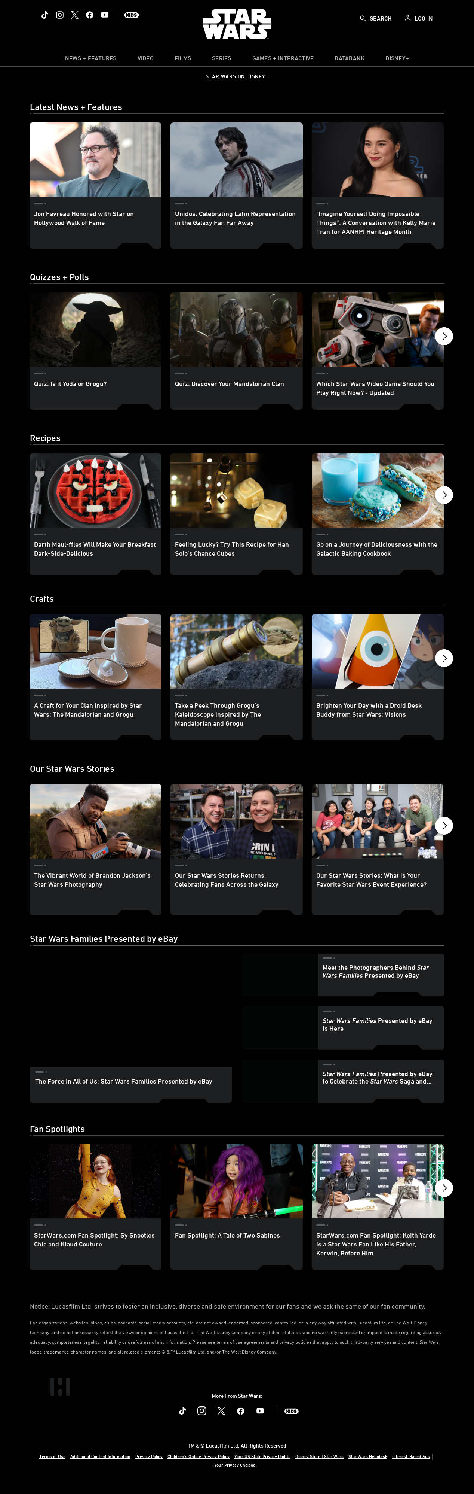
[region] (131, 1020)
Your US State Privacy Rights (262, 1465)
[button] (444, 338)
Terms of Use (52, 1465)
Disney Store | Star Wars (319, 1465)
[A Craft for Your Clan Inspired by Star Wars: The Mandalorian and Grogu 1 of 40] (95, 660)
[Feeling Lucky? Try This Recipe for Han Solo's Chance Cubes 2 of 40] (236, 490)
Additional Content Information (100, 1465)
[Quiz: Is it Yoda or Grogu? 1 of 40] (95, 329)
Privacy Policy (149, 1465)
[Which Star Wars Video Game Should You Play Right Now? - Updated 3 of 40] (378, 329)
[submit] (363, 18)
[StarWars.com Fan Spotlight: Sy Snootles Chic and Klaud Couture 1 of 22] (95, 1190)
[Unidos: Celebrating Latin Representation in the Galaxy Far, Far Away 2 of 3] (236, 159)
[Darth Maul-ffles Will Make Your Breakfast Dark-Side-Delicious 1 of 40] (95, 490)
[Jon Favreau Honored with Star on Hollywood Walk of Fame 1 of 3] (95, 159)
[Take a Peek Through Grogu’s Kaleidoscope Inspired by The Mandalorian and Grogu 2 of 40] (236, 660)
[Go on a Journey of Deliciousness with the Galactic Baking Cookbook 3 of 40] (378, 490)
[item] (91, 60)
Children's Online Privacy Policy (198, 1465)
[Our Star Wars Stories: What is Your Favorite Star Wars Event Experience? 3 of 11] (378, 830)
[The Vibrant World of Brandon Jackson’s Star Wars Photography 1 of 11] (95, 830)
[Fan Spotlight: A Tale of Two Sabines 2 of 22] (236, 1190)
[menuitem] (145, 60)
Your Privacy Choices (234, 1473)
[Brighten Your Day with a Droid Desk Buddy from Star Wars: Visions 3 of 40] (378, 660)
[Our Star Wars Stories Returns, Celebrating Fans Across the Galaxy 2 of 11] (236, 830)
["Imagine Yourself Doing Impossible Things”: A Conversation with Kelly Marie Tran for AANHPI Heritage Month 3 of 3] (378, 159)
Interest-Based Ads (411, 1465)
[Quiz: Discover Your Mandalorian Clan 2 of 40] (236, 329)
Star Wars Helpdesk (367, 1465)
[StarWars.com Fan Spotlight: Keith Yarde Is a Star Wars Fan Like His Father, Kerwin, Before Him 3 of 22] (378, 1190)
